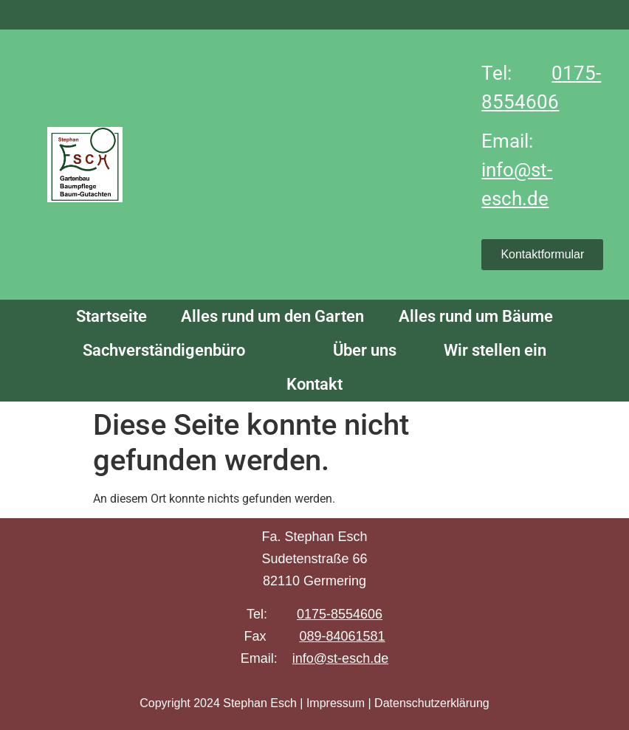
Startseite (111, 316)
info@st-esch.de (340, 658)
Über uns (362, 350)
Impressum (335, 703)
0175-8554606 (339, 614)
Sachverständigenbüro (164, 350)
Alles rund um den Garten (272, 316)
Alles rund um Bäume (476, 316)
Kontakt (314, 384)
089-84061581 (342, 636)
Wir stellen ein (495, 350)
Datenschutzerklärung (431, 703)
